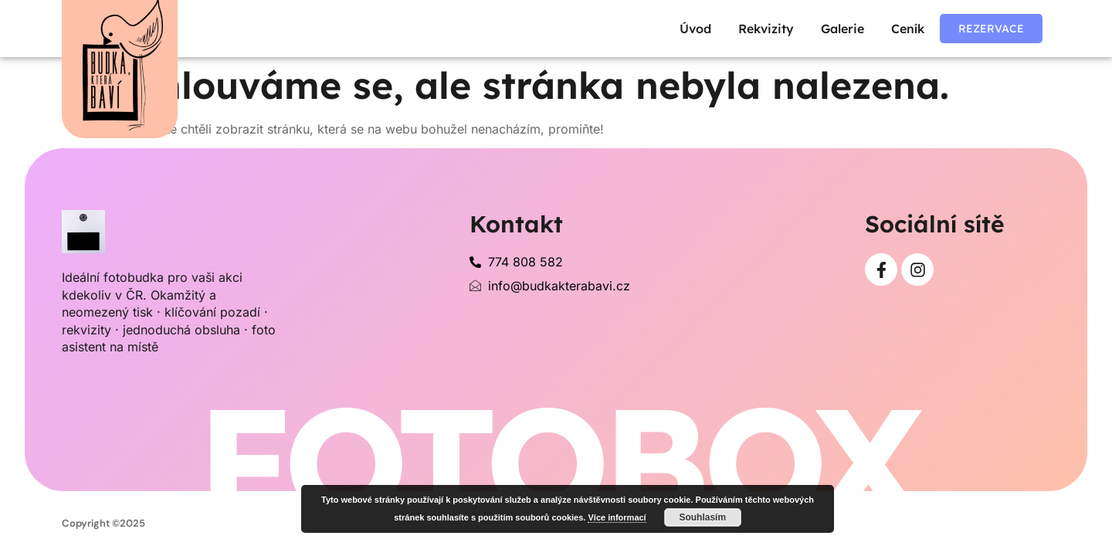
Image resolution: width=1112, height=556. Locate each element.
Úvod (695, 28)
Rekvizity (766, 28)
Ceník (907, 28)
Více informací (617, 517)
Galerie (842, 28)
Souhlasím (702, 517)
